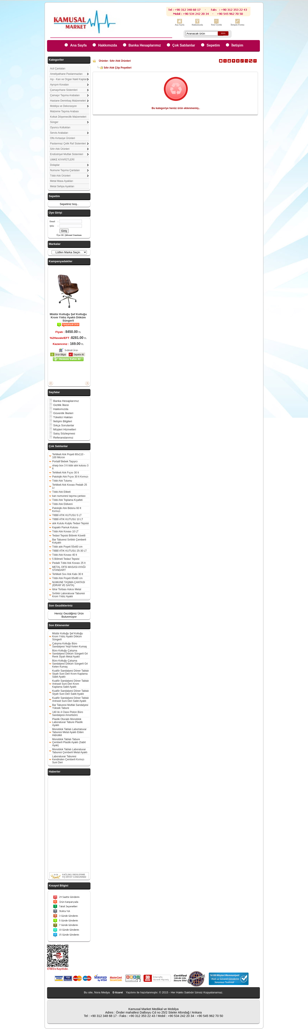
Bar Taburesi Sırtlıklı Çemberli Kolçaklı (69, 541)
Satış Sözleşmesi (62, 433)
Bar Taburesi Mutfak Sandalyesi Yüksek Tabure (70, 707)
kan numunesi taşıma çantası (69, 495)
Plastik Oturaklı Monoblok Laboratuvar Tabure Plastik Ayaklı (67, 722)
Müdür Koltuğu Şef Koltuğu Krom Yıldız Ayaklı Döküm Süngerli (68, 317)
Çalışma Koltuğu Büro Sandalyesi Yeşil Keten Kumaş (69, 645)
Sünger (54, 122)
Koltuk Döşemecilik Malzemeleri (68, 116)
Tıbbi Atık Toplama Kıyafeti (67, 500)
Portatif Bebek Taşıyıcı (65, 461)
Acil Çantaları (57, 68)
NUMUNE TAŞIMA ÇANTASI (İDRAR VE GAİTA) (68, 584)
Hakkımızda (197, 25)
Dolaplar (55, 164)
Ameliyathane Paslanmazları (66, 73)
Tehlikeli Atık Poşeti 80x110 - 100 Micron (68, 456)
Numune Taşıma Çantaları (65, 170)
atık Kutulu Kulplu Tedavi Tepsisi (70, 523)
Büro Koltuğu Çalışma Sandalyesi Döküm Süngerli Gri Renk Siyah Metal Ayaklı (70, 653)
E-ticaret (118, 992)
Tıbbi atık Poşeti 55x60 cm (67, 546)
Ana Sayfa (179, 25)
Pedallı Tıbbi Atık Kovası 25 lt (69, 562)
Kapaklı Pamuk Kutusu (65, 527)
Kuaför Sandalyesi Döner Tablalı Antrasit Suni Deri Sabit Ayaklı (70, 699)
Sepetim (213, 45)
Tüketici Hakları (61, 417)
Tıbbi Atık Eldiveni (62, 504)
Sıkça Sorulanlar (61, 425)
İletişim (237, 45)
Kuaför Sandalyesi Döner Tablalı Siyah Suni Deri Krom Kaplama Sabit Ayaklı (70, 673)
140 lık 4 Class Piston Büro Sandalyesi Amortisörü (67, 714)
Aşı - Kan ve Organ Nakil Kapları (68, 79)
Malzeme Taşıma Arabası (64, 111)
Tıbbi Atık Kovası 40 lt (64, 554)
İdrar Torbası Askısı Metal (66, 589)
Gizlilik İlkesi (59, 405)
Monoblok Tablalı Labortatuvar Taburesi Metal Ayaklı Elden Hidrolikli (69, 732)
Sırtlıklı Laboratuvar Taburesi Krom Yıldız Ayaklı (68, 595)
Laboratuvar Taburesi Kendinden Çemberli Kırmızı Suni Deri (68, 759)
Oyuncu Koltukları (60, 127)
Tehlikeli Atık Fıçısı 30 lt (65, 472)
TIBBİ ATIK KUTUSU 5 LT (67, 515)
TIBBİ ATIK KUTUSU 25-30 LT (69, 550)
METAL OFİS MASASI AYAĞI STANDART (69, 569)
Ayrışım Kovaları (59, 84)
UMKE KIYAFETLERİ (62, 159)
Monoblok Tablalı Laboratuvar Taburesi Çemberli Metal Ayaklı (69, 751)
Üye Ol (60, 235)
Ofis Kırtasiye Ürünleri (62, 138)
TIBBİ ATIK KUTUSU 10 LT (67, 519)
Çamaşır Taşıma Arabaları (65, 95)
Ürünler (103, 60)
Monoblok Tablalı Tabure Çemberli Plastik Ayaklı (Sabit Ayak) (69, 742)
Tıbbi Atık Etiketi (61, 491)
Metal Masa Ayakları (61, 181)
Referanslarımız (61, 437)
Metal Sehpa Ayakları (62, 186)
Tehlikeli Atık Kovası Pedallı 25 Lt (69, 486)
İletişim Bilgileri (60, 421)
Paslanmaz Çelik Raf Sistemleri (68, 143)
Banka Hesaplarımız (145, 45)
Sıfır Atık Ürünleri (60, 148)
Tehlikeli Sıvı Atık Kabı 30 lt (67, 574)
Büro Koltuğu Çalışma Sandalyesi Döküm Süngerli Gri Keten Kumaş (70, 663)
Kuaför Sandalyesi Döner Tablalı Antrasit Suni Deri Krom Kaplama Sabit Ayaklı (70, 683)
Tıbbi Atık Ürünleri (60, 175)
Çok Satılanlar (183, 45)
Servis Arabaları (59, 132)
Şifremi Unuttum (73, 235)
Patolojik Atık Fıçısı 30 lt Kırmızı (70, 476)
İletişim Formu (237, 25)
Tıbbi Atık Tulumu (62, 480)
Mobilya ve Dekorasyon (63, 106)
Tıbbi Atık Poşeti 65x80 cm (67, 578)
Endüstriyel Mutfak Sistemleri (66, 154)
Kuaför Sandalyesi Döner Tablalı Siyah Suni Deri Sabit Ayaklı (70, 692)
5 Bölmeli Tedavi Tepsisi (65, 558)
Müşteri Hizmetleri (62, 429)
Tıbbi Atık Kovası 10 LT (65, 531)
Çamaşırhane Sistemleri (63, 89)
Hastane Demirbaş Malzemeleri (68, 100)
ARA (223, 33)
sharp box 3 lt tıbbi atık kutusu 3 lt (70, 467)
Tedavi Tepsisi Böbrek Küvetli (68, 535)
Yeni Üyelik (216, 25)
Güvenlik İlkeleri (61, 413)
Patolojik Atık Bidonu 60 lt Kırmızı (66, 510)
